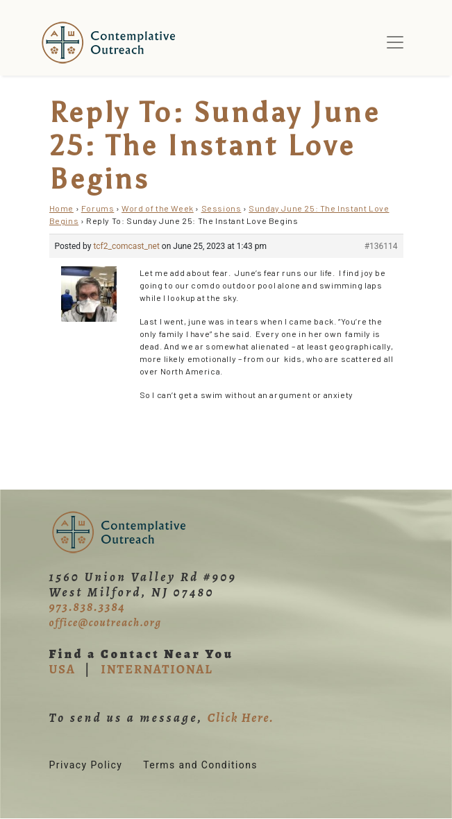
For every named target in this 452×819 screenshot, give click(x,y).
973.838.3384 (87, 606)
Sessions (221, 208)
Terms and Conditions (200, 764)
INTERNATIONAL (156, 669)
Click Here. (241, 717)
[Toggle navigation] (395, 42)
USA (62, 669)
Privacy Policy (86, 764)
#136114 (381, 246)
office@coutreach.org (105, 622)
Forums (98, 208)
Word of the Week (158, 208)
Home (61, 208)
